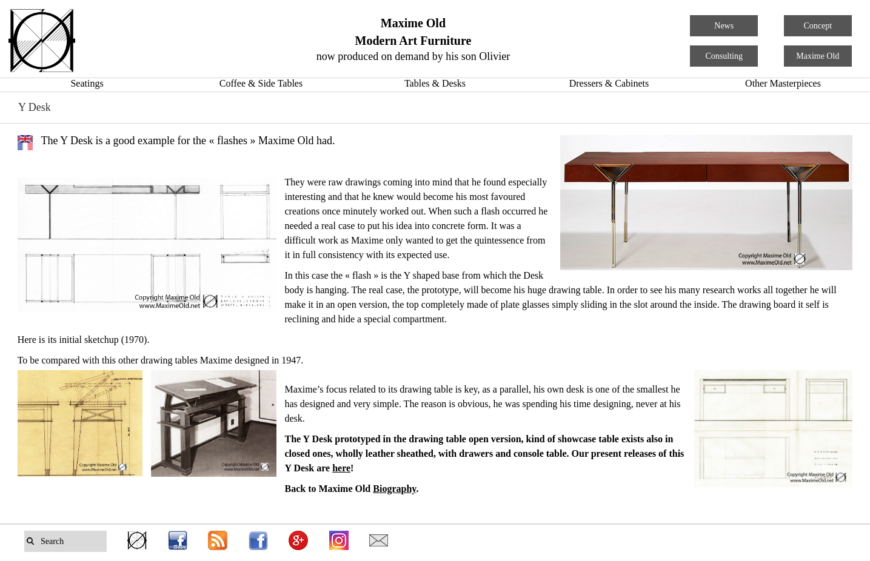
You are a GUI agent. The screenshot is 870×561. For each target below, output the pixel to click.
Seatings (86, 83)
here (341, 468)
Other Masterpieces (783, 83)
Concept (817, 25)
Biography (394, 488)
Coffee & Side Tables (261, 83)
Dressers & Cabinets (609, 83)
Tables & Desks (435, 83)
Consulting (724, 56)
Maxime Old (817, 56)
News (724, 25)
